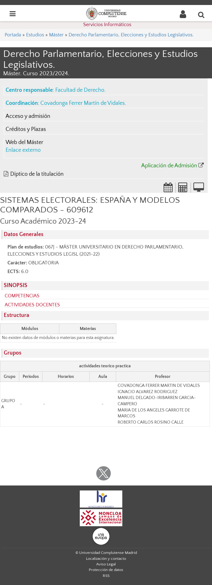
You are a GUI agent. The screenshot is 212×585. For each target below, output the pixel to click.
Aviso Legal (106, 564)
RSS (106, 575)
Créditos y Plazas (26, 129)
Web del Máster (24, 142)
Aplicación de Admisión (169, 166)
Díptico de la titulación (37, 174)
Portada (13, 35)
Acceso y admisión (28, 116)
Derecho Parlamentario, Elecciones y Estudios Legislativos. (131, 35)
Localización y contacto (106, 558)
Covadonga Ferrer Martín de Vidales (82, 103)
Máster (56, 35)
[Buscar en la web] (201, 14)
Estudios (35, 35)
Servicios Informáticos (107, 24)
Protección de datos (106, 570)
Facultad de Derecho (79, 90)
